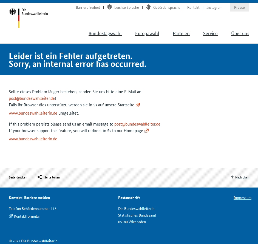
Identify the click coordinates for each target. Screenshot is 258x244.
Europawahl (147, 33)
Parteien (181, 33)
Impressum (242, 197)
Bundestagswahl (105, 33)
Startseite (28, 18)
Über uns (240, 33)
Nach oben (242, 177)
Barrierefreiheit (88, 7)
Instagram (214, 7)
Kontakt (193, 7)
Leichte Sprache (123, 7)
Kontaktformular (27, 216)
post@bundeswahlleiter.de (32, 98)
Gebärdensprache (163, 7)
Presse (239, 7)
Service (210, 33)
